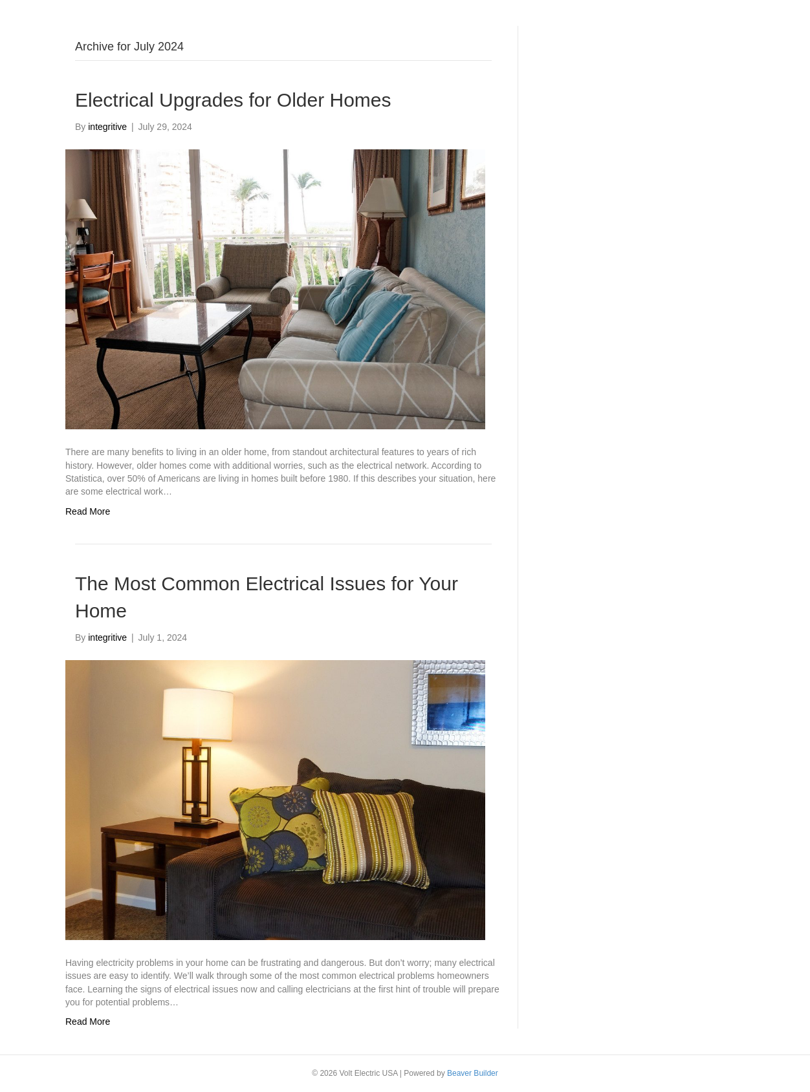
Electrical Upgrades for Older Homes (233, 100)
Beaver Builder (472, 1073)
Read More (87, 511)
